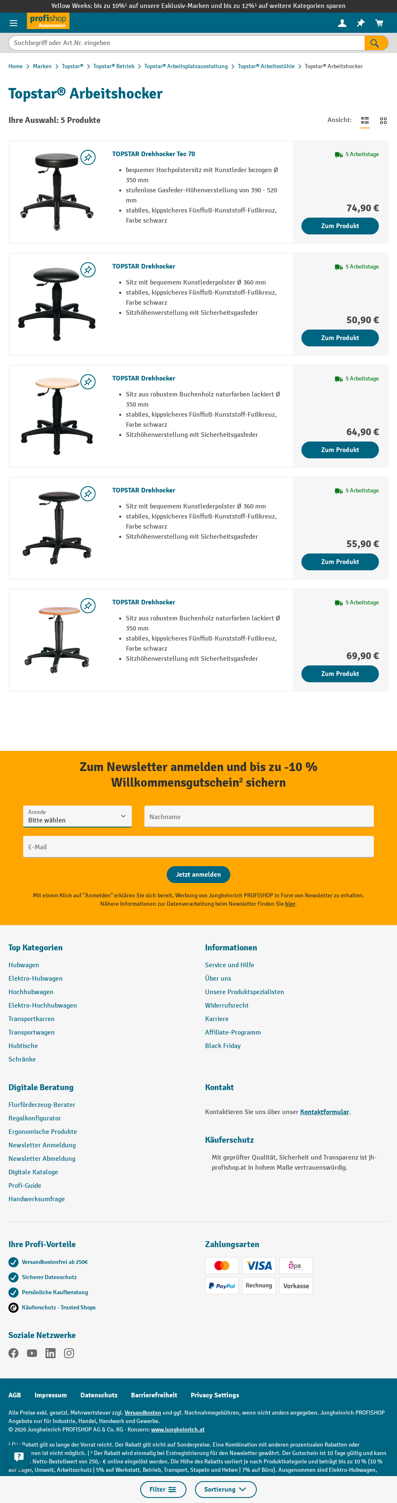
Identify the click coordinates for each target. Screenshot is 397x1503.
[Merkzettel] (361, 23)
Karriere (217, 1019)
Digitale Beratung (41, 1087)
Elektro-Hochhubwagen (42, 1006)
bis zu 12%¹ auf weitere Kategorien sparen (285, 6)
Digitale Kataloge (33, 1172)
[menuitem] (342, 23)
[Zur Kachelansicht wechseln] (383, 120)
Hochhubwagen (30, 992)
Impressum (51, 1395)
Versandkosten (143, 1412)
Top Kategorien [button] (35, 947)
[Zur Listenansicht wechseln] (365, 120)
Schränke (22, 1060)
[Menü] (13, 23)
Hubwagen (23, 965)
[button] (100, 1091)
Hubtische (23, 1046)
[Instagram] (69, 1355)
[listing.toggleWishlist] (88, 157)
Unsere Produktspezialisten (244, 992)
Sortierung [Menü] (226, 1489)
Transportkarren (31, 1019)
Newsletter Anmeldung (42, 1145)
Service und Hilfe (229, 965)
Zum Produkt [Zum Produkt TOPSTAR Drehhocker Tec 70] (340, 226)
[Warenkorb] (379, 23)
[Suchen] (377, 43)
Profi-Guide (24, 1186)
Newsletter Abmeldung (41, 1159)
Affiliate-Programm (233, 1033)
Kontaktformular (324, 1112)
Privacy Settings (215, 1395)
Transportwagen (31, 1033)
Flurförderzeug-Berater (41, 1105)
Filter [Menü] (163, 1489)
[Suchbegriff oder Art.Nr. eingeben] (186, 43)
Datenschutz (98, 1395)
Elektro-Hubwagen (35, 979)
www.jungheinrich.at (178, 1429)
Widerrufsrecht (227, 1006)
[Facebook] (13, 1355)
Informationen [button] (231, 947)
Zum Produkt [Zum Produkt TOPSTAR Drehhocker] (340, 338)
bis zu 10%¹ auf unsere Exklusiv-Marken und (159, 6)
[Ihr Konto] (342, 23)
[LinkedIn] (50, 1355)
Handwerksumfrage (36, 1199)
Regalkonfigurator (34, 1119)
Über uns (218, 979)
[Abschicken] (198, 874)
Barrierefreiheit (154, 1395)
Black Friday (222, 1046)
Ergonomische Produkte (42, 1132)
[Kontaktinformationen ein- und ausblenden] (19, 1456)
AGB (14, 1395)
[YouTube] (32, 1355)
